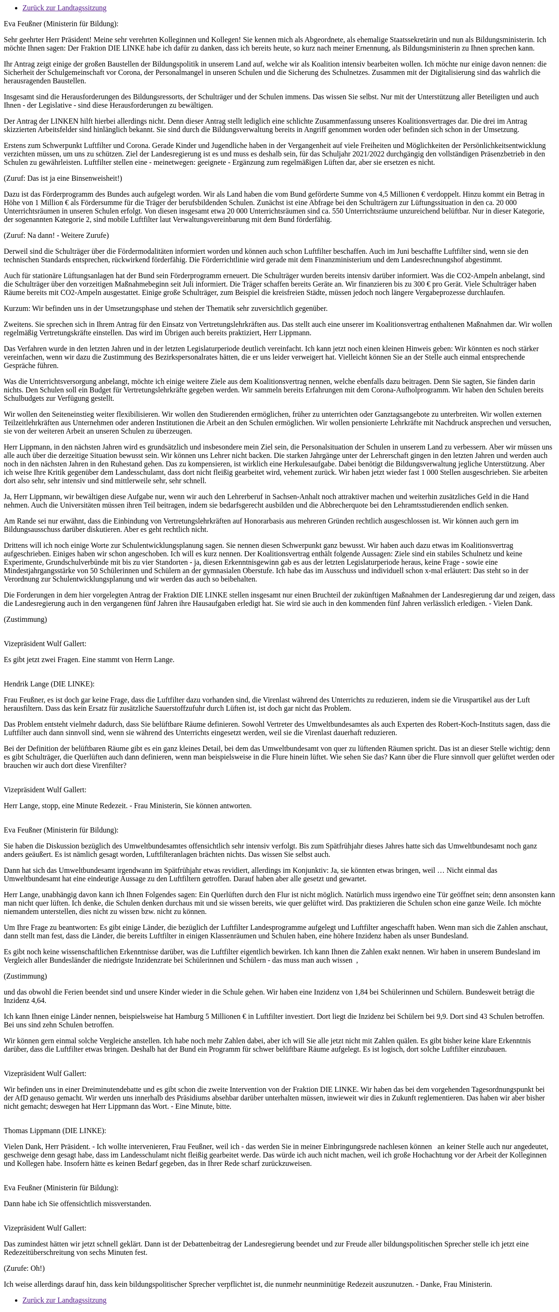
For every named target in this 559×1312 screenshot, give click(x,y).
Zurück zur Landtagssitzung (64, 8)
